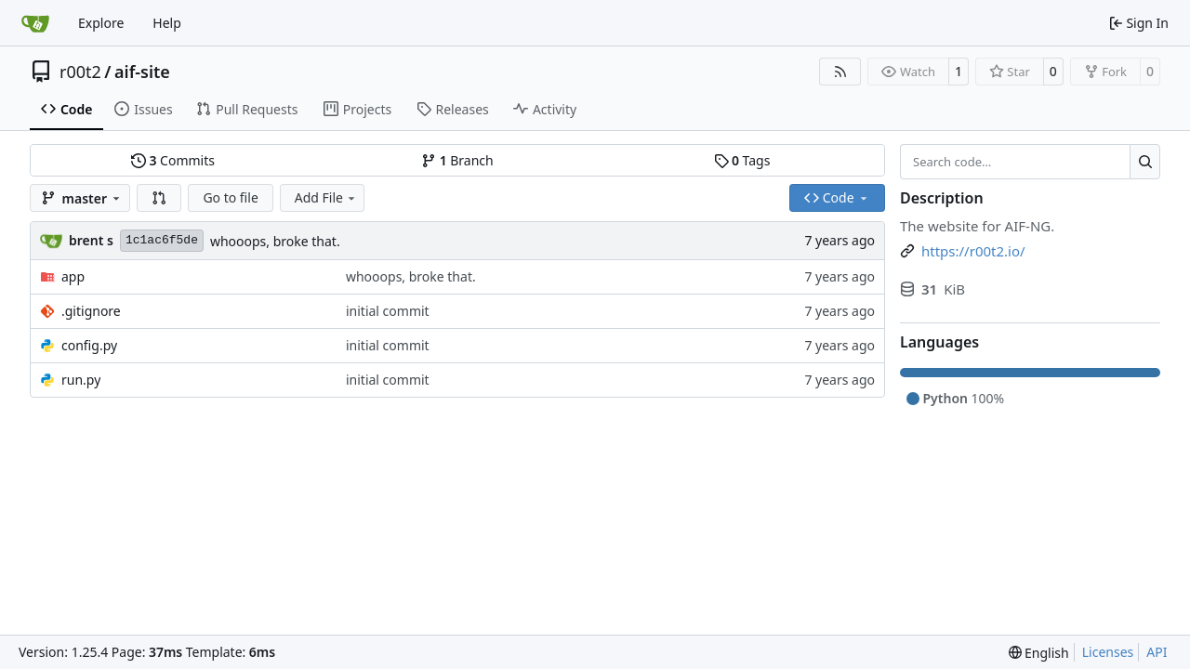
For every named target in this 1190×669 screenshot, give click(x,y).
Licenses (1108, 652)
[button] (159, 198)
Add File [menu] (326, 197)
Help (166, 23)
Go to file (230, 197)
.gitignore (91, 311)
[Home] (35, 23)
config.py (89, 345)
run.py (80, 379)
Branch (457, 160)
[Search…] (1145, 161)
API (1156, 652)
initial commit (388, 311)
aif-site (142, 71)
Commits (173, 160)
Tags (742, 160)
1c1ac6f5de (162, 240)
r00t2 (80, 71)
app (73, 276)
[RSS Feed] (840, 71)
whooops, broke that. (275, 241)
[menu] (1039, 653)
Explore (101, 23)
